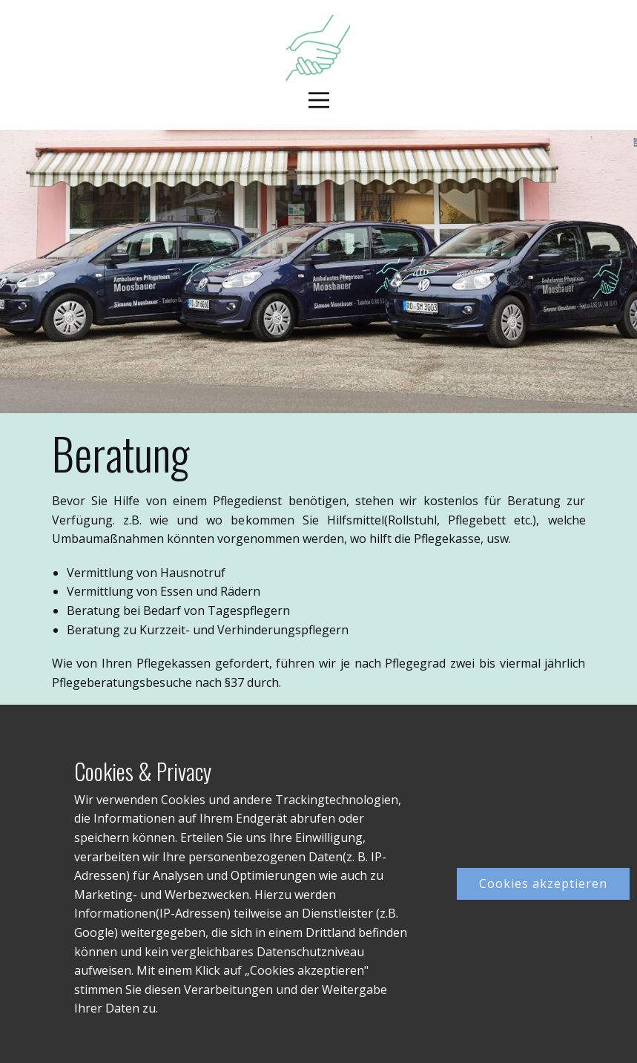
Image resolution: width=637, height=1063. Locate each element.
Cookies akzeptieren (543, 883)
